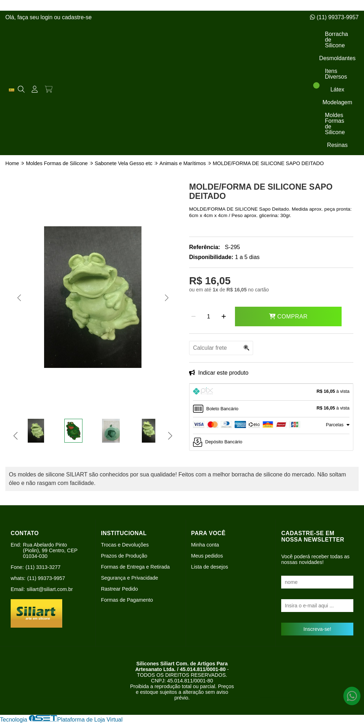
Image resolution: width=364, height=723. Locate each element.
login (47, 17)
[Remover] (193, 317)
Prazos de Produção (124, 556)
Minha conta (205, 545)
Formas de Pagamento (127, 600)
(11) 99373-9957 (334, 17)
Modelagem (337, 102)
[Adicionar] (223, 317)
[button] (19, 298)
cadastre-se (77, 17)
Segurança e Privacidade (129, 578)
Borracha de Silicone (336, 39)
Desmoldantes (337, 58)
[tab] (271, 392)
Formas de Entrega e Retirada (135, 567)
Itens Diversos (336, 74)
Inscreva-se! (317, 629)
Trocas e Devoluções (125, 545)
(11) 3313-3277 (43, 567)
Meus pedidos (207, 556)
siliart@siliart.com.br (50, 589)
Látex (337, 89)
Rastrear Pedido (119, 589)
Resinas (337, 145)
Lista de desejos (209, 567)
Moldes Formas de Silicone (335, 123)
